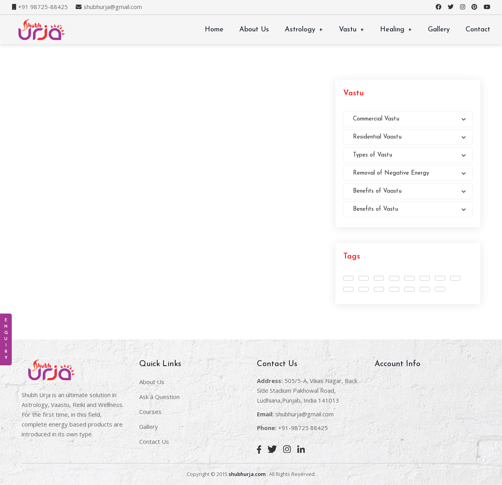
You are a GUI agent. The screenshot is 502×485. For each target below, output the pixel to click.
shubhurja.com (247, 474)
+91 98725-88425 (43, 7)
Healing (396, 30)
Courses (150, 412)
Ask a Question (159, 397)
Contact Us (154, 441)
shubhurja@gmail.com (113, 7)
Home (214, 29)
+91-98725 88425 (303, 428)
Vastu (351, 30)
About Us (254, 29)
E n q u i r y (6, 339)
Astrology (304, 30)
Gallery (439, 29)
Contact (478, 29)
